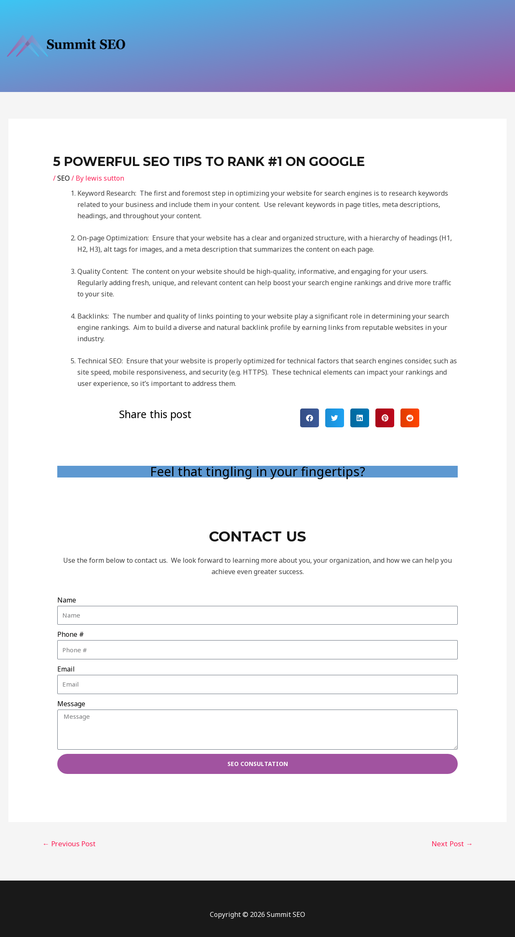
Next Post (452, 843)
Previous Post (69, 843)
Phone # (70, 634)
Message (71, 703)
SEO (63, 178)
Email (66, 669)
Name (66, 600)
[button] (309, 418)
